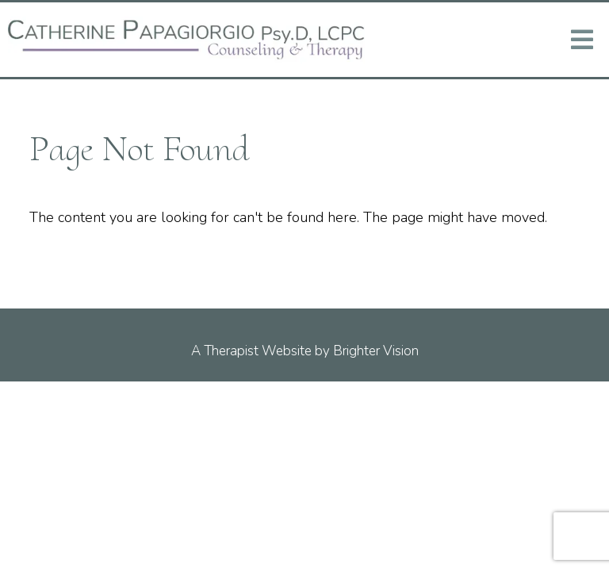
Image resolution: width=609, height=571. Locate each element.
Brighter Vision (376, 351)
